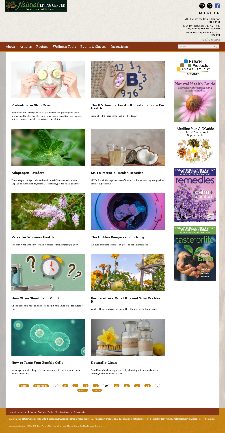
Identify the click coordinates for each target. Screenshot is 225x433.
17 (75, 385)
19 (95, 385)
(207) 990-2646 (211, 39)
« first (24, 385)
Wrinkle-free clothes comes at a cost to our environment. (119, 244)
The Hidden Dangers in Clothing (117, 237)
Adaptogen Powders (27, 173)
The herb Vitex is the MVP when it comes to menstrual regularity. (44, 244)
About (10, 46)
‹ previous (41, 385)
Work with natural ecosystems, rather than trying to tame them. (124, 309)
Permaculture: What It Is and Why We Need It (126, 300)
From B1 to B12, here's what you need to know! (114, 116)
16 (65, 385)
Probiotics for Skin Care (30, 105)
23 (137, 385)
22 (126, 385)
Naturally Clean (104, 362)
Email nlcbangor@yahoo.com (202, 5)
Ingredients (120, 46)
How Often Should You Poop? (35, 298)
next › (82, 390)
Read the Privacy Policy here (91, 426)
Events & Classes (93, 46)
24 (147, 385)
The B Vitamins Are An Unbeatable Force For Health (127, 106)
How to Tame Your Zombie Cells (37, 362)
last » (97, 390)
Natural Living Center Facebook (217, 5)
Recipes (42, 46)
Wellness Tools (64, 46)
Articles (25, 46)
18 (85, 385)
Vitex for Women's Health (32, 237)
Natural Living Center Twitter (209, 5)
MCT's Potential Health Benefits (117, 173)
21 (116, 385)
